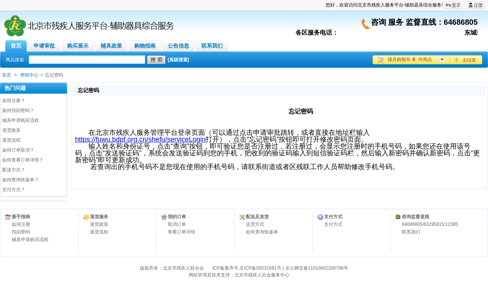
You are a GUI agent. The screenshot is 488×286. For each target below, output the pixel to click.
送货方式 (255, 224)
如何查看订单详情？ (22, 160)
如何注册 (21, 224)
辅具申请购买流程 (20, 120)
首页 (6, 75)
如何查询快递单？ (20, 179)
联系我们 (411, 232)
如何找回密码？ (18, 110)
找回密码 (21, 232)
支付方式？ (13, 189)
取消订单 (177, 224)
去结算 (469, 60)
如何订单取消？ (18, 150)
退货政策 (11, 130)
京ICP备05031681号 (260, 268)
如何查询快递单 (262, 232)
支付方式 (333, 224)
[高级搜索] (178, 59)
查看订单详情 (181, 232)
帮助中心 (29, 75)
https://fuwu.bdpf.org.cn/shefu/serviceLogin (140, 139)
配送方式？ (13, 170)
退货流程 (11, 140)
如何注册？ (13, 100)
